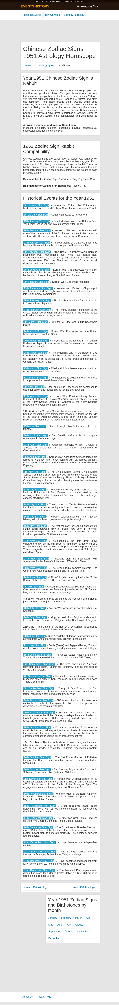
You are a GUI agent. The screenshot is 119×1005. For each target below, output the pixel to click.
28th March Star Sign (36, 352)
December (54, 938)
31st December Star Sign (39, 870)
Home (28, 65)
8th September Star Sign (38, 688)
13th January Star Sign (37, 221)
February (66, 918)
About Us (27, 996)
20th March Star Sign (36, 340)
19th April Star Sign (34, 426)
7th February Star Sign (36, 269)
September (54, 931)
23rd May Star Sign (36, 558)
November (83, 931)
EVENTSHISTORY (35, 6)
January (52, 918)
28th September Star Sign (38, 700)
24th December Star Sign (39, 861)
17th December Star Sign (38, 818)
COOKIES (81, 1)
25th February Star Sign (37, 300)
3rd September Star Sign (39, 664)
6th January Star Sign (36, 214)
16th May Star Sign (35, 526)
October (68, 931)
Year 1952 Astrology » (85, 887)
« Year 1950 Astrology (36, 887)
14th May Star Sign (35, 504)
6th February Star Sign (37, 252)
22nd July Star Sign (35, 645)
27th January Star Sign (37, 242)
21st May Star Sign (35, 541)
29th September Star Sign (39, 712)
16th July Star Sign (35, 617)
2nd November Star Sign (38, 779)
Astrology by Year (87, 6)
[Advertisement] (59, 31)
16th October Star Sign (37, 757)
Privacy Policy (44, 996)
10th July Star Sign (34, 608)
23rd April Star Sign (35, 444)
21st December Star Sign (39, 842)
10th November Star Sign (38, 793)
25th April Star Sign (35, 457)
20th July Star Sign (34, 636)
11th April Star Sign (36, 396)
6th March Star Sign (35, 322)
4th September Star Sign (37, 676)
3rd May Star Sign (35, 472)
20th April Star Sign (35, 435)
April (88, 918)
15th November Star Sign (39, 806)
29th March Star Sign (35, 368)
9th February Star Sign (36, 282)
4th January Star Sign (36, 205)
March (78, 918)
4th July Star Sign (34, 586)
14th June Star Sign (35, 577)
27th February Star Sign (37, 310)
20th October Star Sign (37, 769)
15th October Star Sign (37, 727)
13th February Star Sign (38, 288)
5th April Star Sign (34, 387)
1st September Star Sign (37, 654)
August (79, 924)
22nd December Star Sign (39, 851)
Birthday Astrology (74, 15)
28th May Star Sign (35, 568)
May (50, 924)
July (68, 924)
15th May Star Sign (34, 516)
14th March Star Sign (36, 331)
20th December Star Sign (38, 827)
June (59, 924)
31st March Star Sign (35, 377)
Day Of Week (52, 15)
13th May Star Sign (34, 489)
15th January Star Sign (37, 230)
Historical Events (31, 15)
